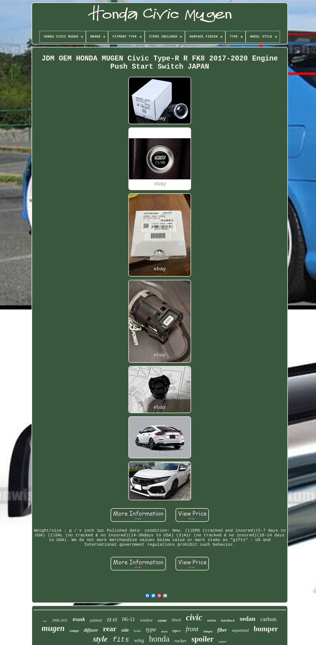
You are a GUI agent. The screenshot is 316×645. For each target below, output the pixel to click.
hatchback (228, 620)
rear (109, 629)
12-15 (112, 619)
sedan (248, 618)
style (100, 638)
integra (208, 631)
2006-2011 (60, 620)
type (151, 629)
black (176, 620)
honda (159, 638)
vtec (45, 621)
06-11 (128, 619)
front (192, 629)
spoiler (203, 639)
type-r (177, 631)
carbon (268, 619)
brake (137, 631)
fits (121, 640)
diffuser (91, 630)
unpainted (240, 630)
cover (162, 621)
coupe (74, 631)
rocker (181, 640)
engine (222, 641)
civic (194, 617)
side (125, 630)
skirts (164, 631)
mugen (53, 628)
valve (211, 621)
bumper (266, 629)
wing (139, 640)
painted (96, 620)
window (146, 620)
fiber (222, 630)
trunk (79, 619)
